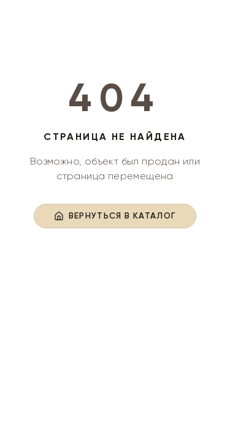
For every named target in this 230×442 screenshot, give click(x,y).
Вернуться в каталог (115, 216)
